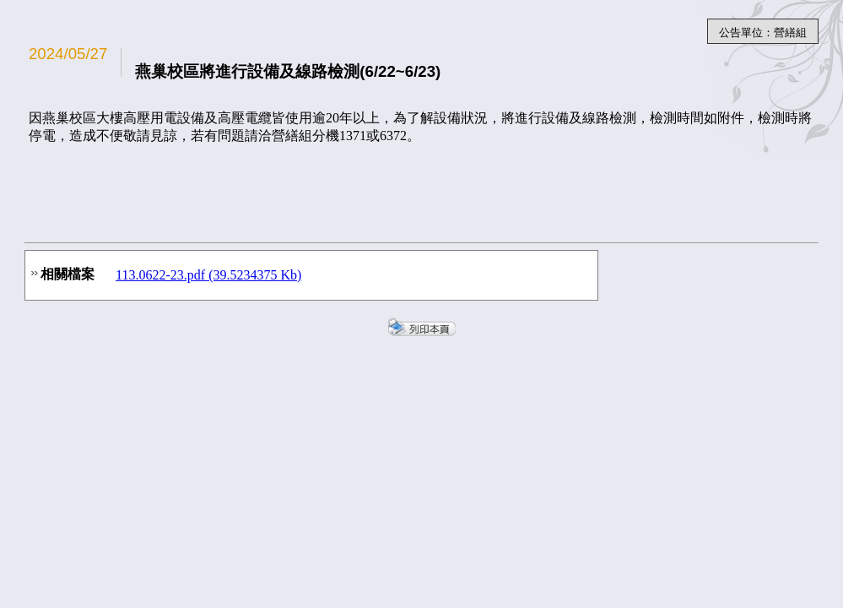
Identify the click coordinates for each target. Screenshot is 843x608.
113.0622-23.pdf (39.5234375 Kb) (208, 275)
